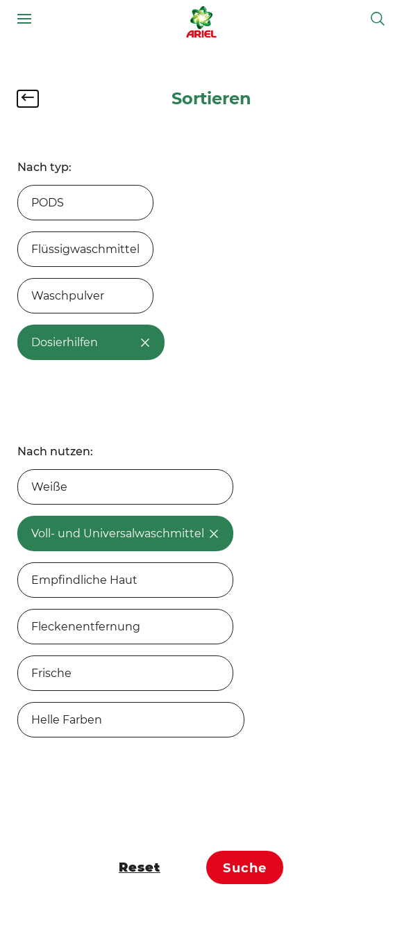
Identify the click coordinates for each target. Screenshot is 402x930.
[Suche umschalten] (378, 19)
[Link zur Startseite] (201, 19)
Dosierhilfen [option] (91, 342)
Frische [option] (51, 673)
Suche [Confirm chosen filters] (245, 868)
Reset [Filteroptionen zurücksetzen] (139, 867)
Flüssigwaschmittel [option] (85, 249)
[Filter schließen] (27, 98)
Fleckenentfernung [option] (85, 626)
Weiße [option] (49, 486)
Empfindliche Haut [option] (84, 580)
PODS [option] (47, 202)
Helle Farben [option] (66, 719)
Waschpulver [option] (67, 295)
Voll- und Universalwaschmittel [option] (125, 533)
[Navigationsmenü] (24, 19)
